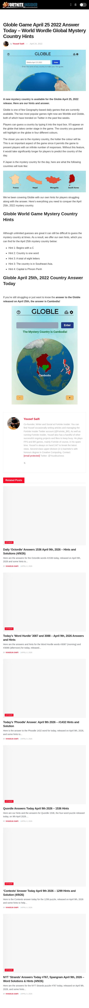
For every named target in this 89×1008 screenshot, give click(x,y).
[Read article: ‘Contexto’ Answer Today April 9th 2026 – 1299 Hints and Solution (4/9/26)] (44, 857)
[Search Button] (75, 4)
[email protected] (32, 456)
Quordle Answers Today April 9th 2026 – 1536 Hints (36, 808)
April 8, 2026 (26, 566)
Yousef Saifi (18, 44)
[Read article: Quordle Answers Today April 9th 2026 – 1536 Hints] (44, 774)
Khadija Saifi (12, 566)
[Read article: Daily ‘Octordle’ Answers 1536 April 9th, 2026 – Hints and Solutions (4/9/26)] (44, 515)
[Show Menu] (70, 4)
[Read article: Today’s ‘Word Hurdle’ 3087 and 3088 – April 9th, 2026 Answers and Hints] (44, 602)
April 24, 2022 (36, 44)
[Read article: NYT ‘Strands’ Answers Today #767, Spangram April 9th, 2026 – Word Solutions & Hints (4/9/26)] (44, 943)
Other (9, 542)
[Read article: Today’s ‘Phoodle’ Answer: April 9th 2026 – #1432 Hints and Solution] (44, 688)
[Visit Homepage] (19, 5)
